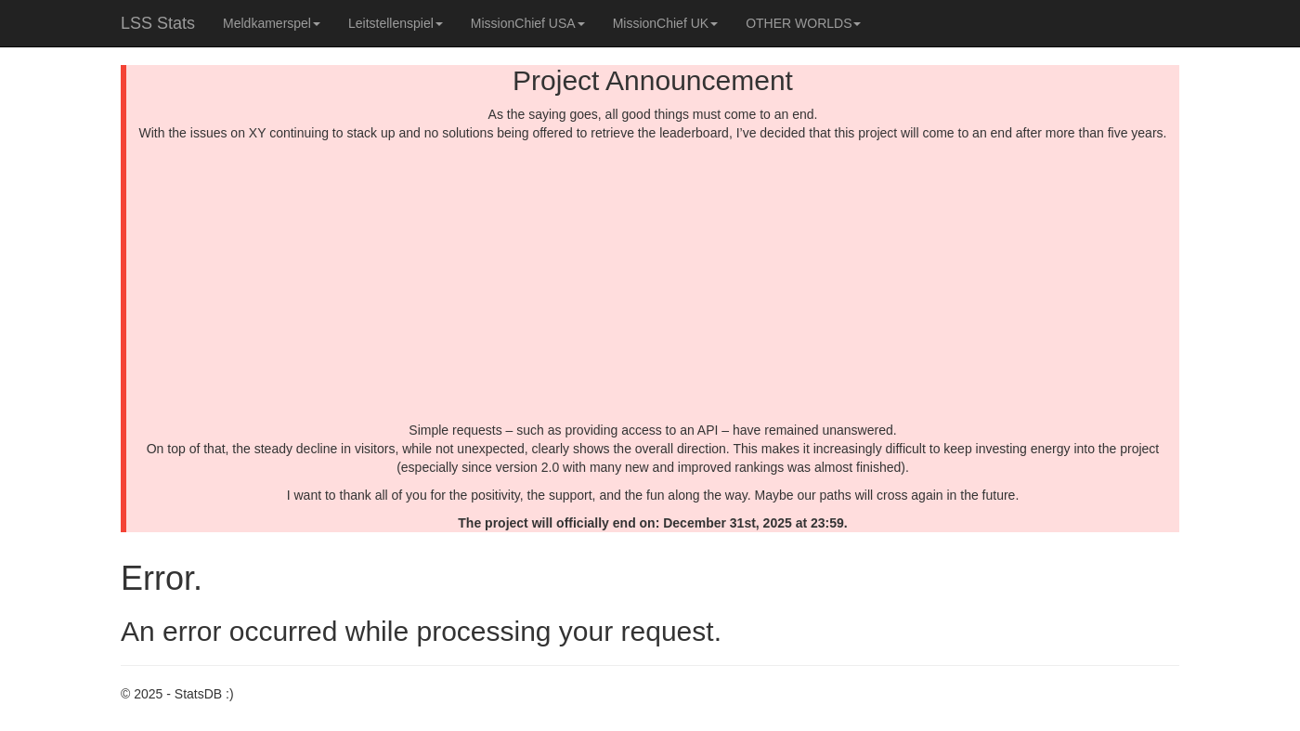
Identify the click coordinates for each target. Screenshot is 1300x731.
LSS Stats (158, 23)
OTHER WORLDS (803, 23)
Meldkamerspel (271, 23)
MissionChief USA (528, 23)
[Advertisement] (652, 281)
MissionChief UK (665, 23)
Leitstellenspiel (395, 23)
